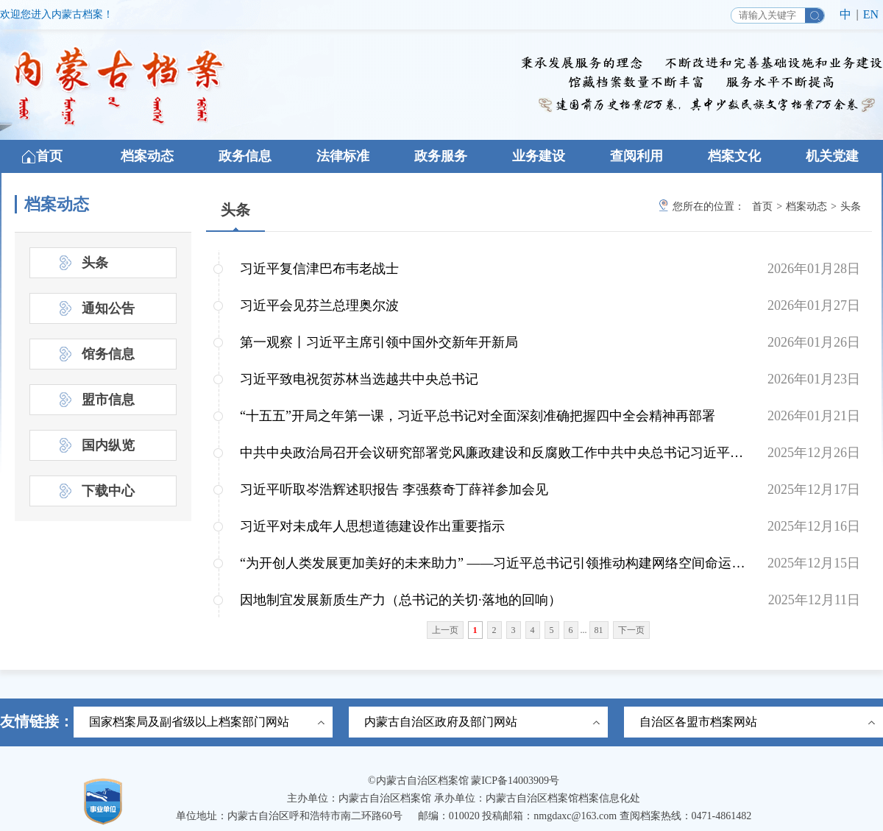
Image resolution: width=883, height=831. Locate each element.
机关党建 (832, 156)
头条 (235, 210)
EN (871, 14)
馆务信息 (108, 354)
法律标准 (342, 156)
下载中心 (108, 491)
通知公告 (108, 308)
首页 (49, 156)
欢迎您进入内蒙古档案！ (56, 14)
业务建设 (538, 156)
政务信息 (245, 156)
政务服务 (440, 156)
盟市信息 (108, 399)
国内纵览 (108, 445)
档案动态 (147, 156)
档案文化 (734, 156)
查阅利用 (636, 156)
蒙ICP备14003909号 (515, 780)
